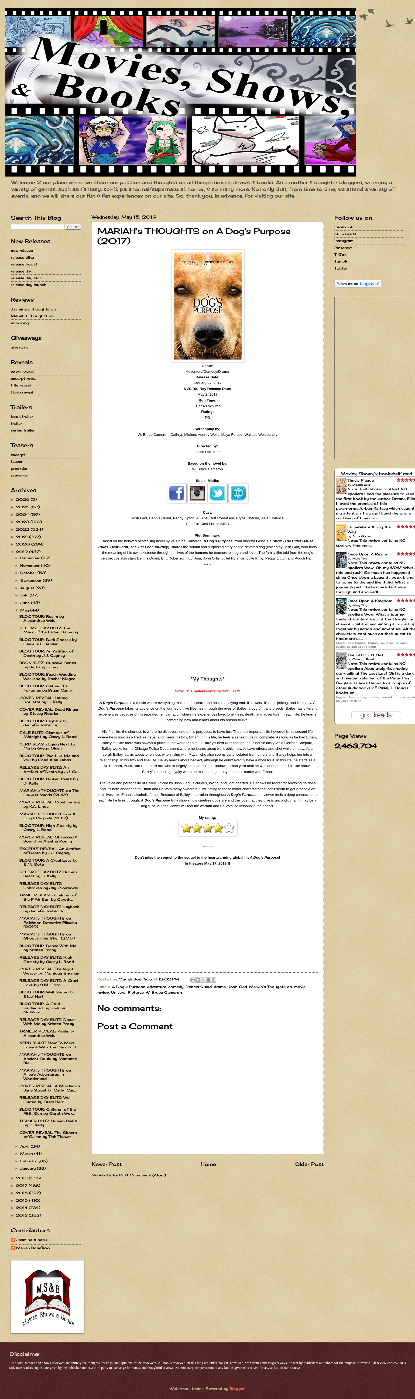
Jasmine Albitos (31, 1240)
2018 (22, 1178)
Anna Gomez (362, 536)
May (25, 610)
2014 (22, 1207)
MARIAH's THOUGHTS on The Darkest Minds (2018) (49, 792)
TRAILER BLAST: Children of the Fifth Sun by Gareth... (47, 897)
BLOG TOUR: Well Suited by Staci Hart (46, 994)
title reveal (21, 385)
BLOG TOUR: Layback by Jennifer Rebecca (43, 723)
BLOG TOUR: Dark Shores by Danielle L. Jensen (48, 641)
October (28, 573)
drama (220, 987)
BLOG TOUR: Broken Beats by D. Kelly (48, 781)
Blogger (237, 1388)
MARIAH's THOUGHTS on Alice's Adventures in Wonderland (45, 1074)
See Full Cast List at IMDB (207, 524)
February (29, 1161)
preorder (19, 468)
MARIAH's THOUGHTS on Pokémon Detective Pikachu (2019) (48, 922)
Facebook (343, 227)
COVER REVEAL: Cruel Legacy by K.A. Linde (49, 804)
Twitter (340, 268)
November (30, 565)
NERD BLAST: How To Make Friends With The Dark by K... (49, 1045)
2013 (22, 1215)
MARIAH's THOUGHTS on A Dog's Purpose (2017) (47, 816)
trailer (16, 423)
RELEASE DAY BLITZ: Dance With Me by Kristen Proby (47, 1021)
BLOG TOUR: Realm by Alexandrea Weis (41, 618)
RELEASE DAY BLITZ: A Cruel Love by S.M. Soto (48, 982)
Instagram (344, 241)
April (25, 1146)
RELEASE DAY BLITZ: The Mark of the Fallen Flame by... (49, 630)
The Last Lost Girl (365, 655)
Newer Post (107, 1164)
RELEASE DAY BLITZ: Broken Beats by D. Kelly (48, 874)
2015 (22, 1200)
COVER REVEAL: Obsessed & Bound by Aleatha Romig (48, 839)
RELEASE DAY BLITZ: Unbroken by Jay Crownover (48, 885)
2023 (23, 522)
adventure (156, 987)
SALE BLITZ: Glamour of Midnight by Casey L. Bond (48, 734)
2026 (23, 499)
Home (208, 1164)
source (207, 564)
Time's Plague (361, 480)
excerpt (18, 454)
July (25, 595)
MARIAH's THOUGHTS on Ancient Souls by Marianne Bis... (48, 1058)
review (103, 992)
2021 (22, 537)
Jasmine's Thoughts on (33, 309)
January (28, 1168)
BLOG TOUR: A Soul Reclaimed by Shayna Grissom (42, 1007)
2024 (23, 514)
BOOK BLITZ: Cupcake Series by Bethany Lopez (47, 665)
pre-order (20, 475)
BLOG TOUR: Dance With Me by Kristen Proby (47, 948)
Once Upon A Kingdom (370, 601)
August (28, 588)
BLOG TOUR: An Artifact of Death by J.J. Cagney (46, 653)
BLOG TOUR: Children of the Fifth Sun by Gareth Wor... (47, 1111)
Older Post (309, 1164)
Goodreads (345, 234)
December (30, 558)
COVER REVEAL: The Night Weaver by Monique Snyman (49, 971)
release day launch (28, 284)
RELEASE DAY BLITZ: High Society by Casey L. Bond (46, 959)
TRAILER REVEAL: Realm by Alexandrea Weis (47, 1033)
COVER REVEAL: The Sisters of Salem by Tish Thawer (48, 1134)
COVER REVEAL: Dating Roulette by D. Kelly (43, 700)
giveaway (19, 347)
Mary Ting (360, 558)
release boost (24, 264)
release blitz (22, 257)
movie (300, 987)
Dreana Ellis (361, 484)
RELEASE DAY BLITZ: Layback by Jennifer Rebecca (49, 908)
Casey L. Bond (363, 659)
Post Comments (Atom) (142, 1175)
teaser (17, 461)
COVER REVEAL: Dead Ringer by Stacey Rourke (49, 711)
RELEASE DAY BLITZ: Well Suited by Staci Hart (45, 1099)
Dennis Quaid (199, 987)
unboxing (20, 323)
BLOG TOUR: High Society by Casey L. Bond (48, 827)
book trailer (22, 416)
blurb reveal (22, 392)
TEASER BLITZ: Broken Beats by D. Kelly (48, 1123)
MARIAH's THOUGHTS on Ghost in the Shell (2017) (47, 936)
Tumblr (341, 261)
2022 (23, 529)
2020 (23, 544)
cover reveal (22, 371)
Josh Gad (237, 987)
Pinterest (343, 248)
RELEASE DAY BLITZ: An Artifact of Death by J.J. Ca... (49, 769)
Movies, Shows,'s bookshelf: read (376, 473)
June (25, 602)
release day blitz (26, 278)
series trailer (23, 430)
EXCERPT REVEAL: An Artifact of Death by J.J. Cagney (50, 851)
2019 (22, 552)
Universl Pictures (127, 992)
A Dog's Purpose (128, 987)
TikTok (340, 254)
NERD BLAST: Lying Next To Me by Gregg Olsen (47, 746)
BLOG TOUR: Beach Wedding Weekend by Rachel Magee (47, 676)
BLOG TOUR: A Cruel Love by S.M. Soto (48, 862)
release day (21, 271)
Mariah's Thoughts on (270, 987)
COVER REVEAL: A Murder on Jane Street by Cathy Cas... (49, 1088)
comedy (175, 987)
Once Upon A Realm (367, 554)
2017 (22, 1185)
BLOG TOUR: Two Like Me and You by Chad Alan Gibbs (49, 758)
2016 (22, 1193)
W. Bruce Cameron (164, 992)
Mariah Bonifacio (33, 1248)
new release (22, 250)
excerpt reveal (24, 378)
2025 (23, 507)
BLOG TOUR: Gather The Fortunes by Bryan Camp (45, 688)
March (27, 1153)
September (31, 580)
